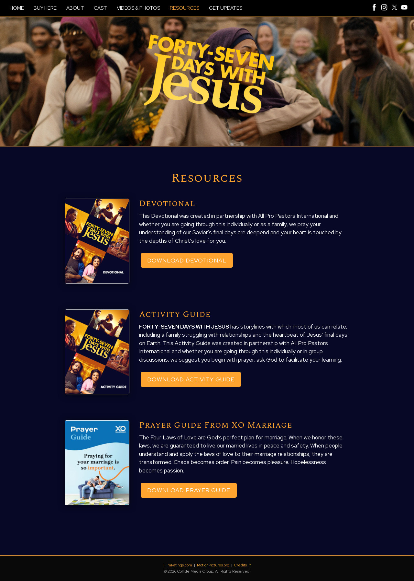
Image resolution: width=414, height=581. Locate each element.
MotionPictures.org (213, 565)
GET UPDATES (225, 8)
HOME (17, 8)
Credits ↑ (242, 565)
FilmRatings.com (177, 565)
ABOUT (75, 8)
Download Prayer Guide (188, 490)
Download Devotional (186, 260)
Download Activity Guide (190, 379)
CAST (100, 8)
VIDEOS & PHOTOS (138, 8)
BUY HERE (45, 8)
